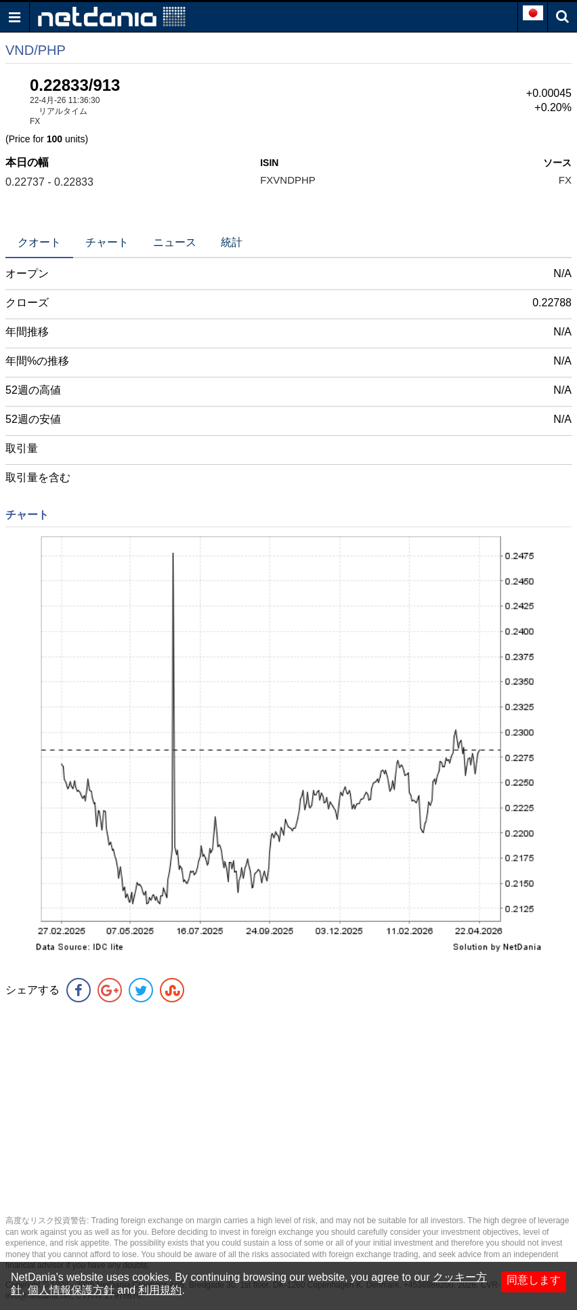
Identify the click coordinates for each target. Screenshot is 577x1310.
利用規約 (159, 1290)
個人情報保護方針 (71, 1290)
